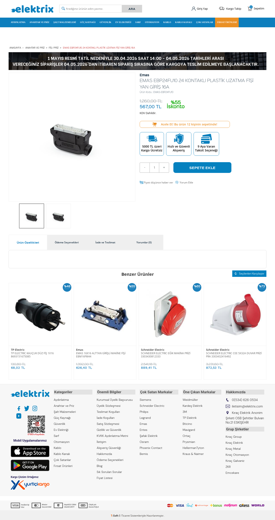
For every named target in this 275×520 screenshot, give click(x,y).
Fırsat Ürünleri (227, 22)
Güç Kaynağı (88, 22)
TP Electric (17, 349)
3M (185, 411)
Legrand (145, 417)
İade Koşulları (106, 417)
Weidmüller (190, 399)
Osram (144, 441)
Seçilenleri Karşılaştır (249, 273)
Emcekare (232, 471)
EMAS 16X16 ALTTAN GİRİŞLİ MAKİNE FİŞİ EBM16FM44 (100, 354)
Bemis (144, 453)
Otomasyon (152, 22)
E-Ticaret (124, 514)
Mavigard (189, 429)
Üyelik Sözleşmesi (109, 405)
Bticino (187, 423)
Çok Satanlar (204, 22)
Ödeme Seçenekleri (110, 459)
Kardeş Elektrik (193, 405)
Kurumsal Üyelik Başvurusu (115, 399)
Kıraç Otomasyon (237, 453)
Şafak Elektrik (149, 435)
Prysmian (189, 441)
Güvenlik (105, 22)
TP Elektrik (190, 417)
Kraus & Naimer (193, 453)
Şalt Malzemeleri (64, 22)
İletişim (101, 441)
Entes (143, 429)
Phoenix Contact (151, 447)
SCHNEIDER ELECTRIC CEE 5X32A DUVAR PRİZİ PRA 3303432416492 (234, 354)
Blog (99, 465)
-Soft (115, 514)
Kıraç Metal (233, 447)
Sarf (138, 22)
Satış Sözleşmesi (108, 423)
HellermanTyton (193, 447)
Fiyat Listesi (105, 477)
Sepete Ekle (202, 167)
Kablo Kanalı (183, 22)
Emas (79, 349)
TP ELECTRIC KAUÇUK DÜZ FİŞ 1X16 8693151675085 (32, 354)
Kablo (167, 22)
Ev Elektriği (123, 22)
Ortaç (187, 435)
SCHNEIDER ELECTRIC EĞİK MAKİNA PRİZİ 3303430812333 (165, 354)
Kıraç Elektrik (234, 441)
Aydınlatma (18, 22)
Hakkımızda (104, 453)
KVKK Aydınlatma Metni (112, 435)
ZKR (228, 465)
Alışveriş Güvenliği (109, 447)
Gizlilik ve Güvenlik (109, 429)
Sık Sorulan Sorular (109, 471)
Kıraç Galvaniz (235, 459)
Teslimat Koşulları (108, 411)
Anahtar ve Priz (39, 22)
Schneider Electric (152, 349)
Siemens (145, 399)
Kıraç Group (234, 435)
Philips (144, 411)
